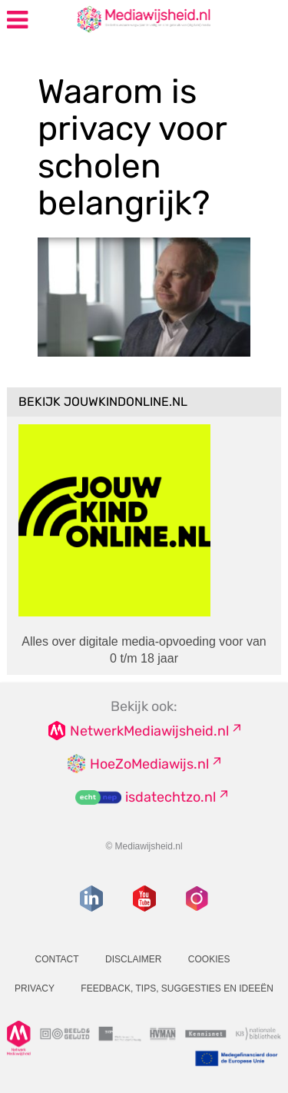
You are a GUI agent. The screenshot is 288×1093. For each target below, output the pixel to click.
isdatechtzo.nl (170, 797)
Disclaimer (133, 959)
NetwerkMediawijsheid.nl (149, 731)
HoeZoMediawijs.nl (149, 764)
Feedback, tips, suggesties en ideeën (177, 988)
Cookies (209, 959)
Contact (56, 959)
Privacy (35, 988)
